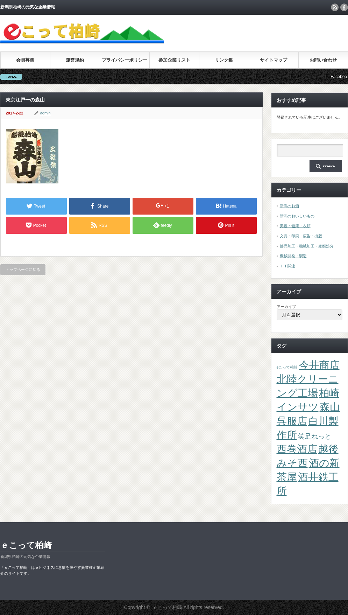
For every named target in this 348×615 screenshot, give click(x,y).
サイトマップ (273, 60)
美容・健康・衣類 (295, 226)
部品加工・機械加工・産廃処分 (307, 246)
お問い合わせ (323, 60)
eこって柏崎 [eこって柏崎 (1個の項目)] (287, 367)
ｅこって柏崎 (26, 545)
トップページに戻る (23, 269)
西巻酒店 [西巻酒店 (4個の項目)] (297, 449)
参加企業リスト (174, 60)
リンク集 (224, 60)
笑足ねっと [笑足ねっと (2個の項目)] (314, 436)
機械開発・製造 (293, 256)
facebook (344, 7)
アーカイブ (286, 307)
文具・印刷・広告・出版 (301, 236)
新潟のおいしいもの (297, 216)
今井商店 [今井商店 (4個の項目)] (319, 365)
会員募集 (25, 60)
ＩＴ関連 (287, 266)
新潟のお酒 (289, 206)
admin (45, 113)
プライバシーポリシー (124, 60)
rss (335, 7)
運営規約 (75, 60)
